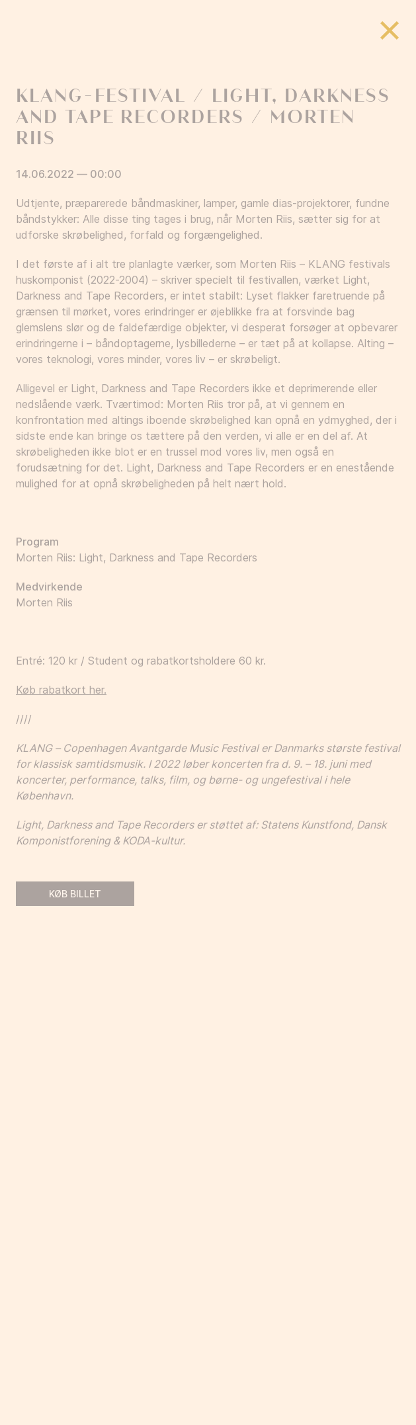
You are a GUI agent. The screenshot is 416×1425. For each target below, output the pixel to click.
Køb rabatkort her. (61, 706)
